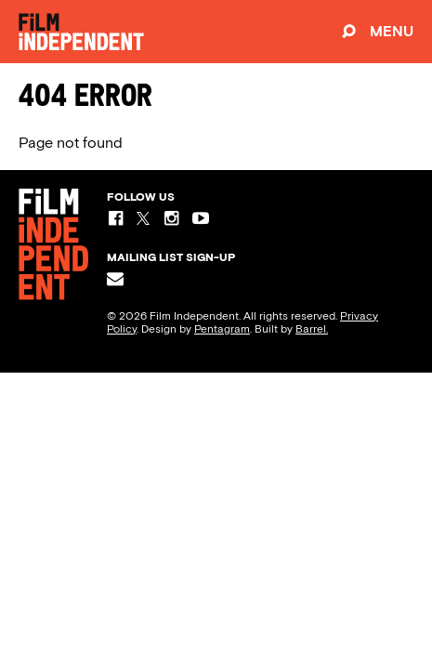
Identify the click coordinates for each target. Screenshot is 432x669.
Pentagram (222, 328)
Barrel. (311, 328)
